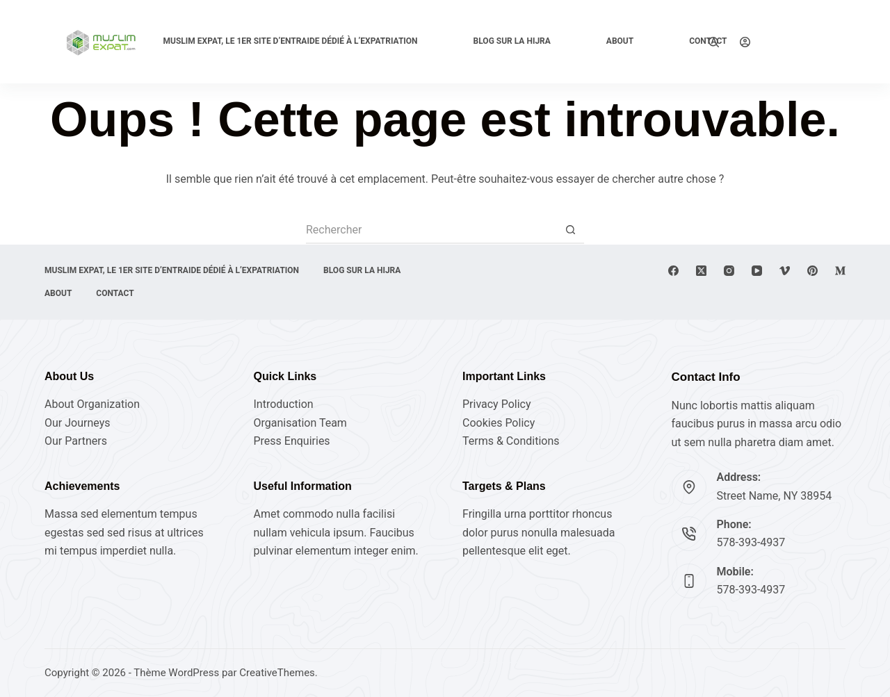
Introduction (284, 404)
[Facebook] (673, 270)
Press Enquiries (292, 441)
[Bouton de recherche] (570, 230)
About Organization (92, 404)
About (619, 41)
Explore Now (808, 41)
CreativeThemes (277, 672)
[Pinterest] (812, 270)
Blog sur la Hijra (512, 41)
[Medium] (840, 270)
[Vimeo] (784, 270)
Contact (115, 293)
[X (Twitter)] (701, 270)
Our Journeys (77, 422)
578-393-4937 (751, 542)
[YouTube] (757, 270)
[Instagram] (729, 270)
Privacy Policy (496, 404)
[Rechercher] (714, 42)
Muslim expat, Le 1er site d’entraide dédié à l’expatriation (290, 41)
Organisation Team (300, 422)
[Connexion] (745, 42)
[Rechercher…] (431, 230)
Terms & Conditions (511, 441)
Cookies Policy (498, 422)
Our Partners (75, 441)
